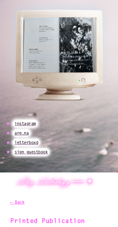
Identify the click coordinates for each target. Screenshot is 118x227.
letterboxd (26, 142)
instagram (25, 123)
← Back (17, 202)
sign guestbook (31, 152)
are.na (21, 133)
